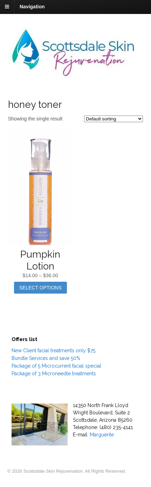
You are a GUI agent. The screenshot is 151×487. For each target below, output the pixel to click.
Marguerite (102, 434)
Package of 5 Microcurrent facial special (56, 366)
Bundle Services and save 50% (46, 358)
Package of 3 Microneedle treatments (54, 373)
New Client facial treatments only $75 (53, 350)
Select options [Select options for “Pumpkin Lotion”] (40, 287)
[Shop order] (113, 119)
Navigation (32, 6)
